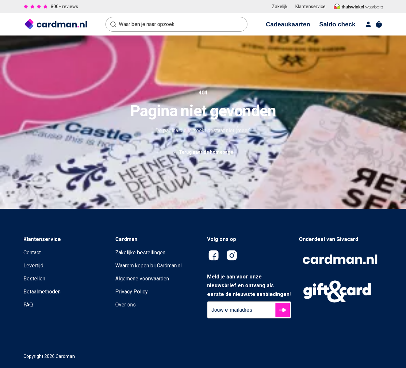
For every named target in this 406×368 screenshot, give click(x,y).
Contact (32, 252)
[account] (368, 24)
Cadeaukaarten (288, 24)
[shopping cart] (379, 24)
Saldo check (337, 24)
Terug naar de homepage (203, 152)
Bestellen (34, 279)
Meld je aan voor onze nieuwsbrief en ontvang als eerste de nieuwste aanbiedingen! (249, 285)
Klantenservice (310, 6)
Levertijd (33, 265)
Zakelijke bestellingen (140, 252)
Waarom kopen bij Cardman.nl (148, 265)
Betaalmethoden (42, 292)
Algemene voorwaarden (142, 279)
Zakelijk (279, 6)
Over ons (125, 305)
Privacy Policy (131, 292)
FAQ (28, 305)
